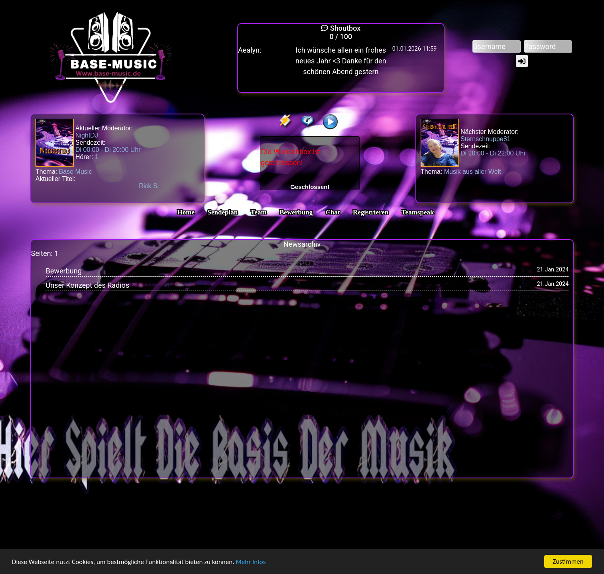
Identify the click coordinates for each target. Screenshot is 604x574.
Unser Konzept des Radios (88, 285)
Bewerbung (296, 212)
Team (259, 212)
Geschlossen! (309, 186)
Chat (333, 212)
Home (186, 212)
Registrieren (370, 212)
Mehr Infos (251, 562)
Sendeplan (223, 212)
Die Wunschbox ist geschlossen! (310, 164)
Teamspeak (417, 212)
